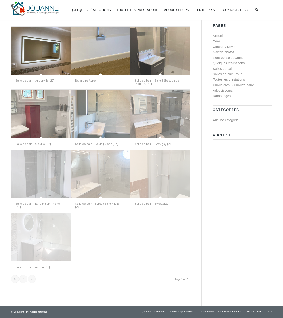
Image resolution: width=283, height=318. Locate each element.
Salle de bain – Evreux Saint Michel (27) (38, 205)
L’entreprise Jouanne (228, 57)
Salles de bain (223, 68)
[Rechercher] (256, 10)
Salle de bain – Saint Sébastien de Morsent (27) (157, 82)
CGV (216, 41)
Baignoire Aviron (86, 80)
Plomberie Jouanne (36, 311)
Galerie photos (223, 52)
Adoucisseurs (223, 90)
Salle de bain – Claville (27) (33, 144)
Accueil (218, 36)
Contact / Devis (224, 47)
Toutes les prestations (229, 79)
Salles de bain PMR (227, 74)
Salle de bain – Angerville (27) (35, 80)
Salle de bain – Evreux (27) (152, 203)
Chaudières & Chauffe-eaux (233, 85)
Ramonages (222, 96)
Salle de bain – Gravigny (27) (153, 144)
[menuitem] (90, 10)
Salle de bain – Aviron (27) (32, 267)
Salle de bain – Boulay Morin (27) (96, 144)
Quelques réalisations (229, 63)
